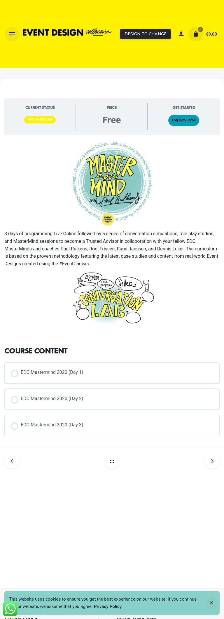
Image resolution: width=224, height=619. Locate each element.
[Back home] (112, 461)
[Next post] (210, 461)
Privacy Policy (108, 606)
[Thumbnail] (67, 34)
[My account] (181, 34)
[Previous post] (13, 461)
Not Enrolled (40, 119)
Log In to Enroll (183, 120)
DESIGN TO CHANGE (146, 34)
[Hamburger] (12, 34)
